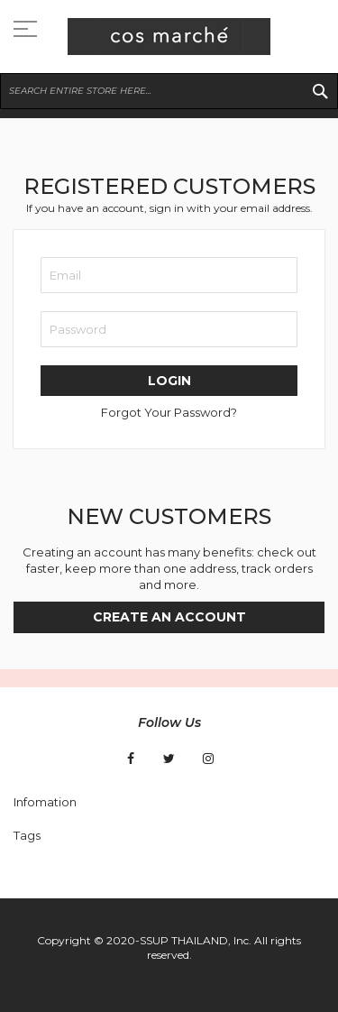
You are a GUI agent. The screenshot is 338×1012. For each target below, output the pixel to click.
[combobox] (169, 91)
